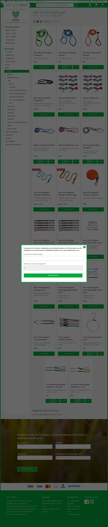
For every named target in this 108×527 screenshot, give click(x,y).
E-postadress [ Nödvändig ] (33, 254)
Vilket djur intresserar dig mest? (35, 264)
